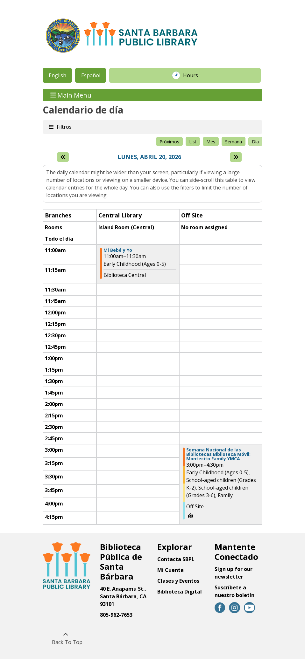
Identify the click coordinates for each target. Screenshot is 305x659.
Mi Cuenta (170, 569)
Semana (233, 142)
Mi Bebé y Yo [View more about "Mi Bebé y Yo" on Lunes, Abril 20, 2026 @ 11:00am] (117, 250)
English (57, 75)
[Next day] (236, 157)
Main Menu (71, 95)
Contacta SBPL (176, 559)
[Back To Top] (65, 638)
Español (90, 75)
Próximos (169, 142)
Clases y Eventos (178, 580)
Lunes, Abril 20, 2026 (149, 157)
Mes (210, 142)
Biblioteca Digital (179, 591)
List (192, 142)
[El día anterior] (63, 157)
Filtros (63, 126)
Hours (194, 75)
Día (255, 142)
